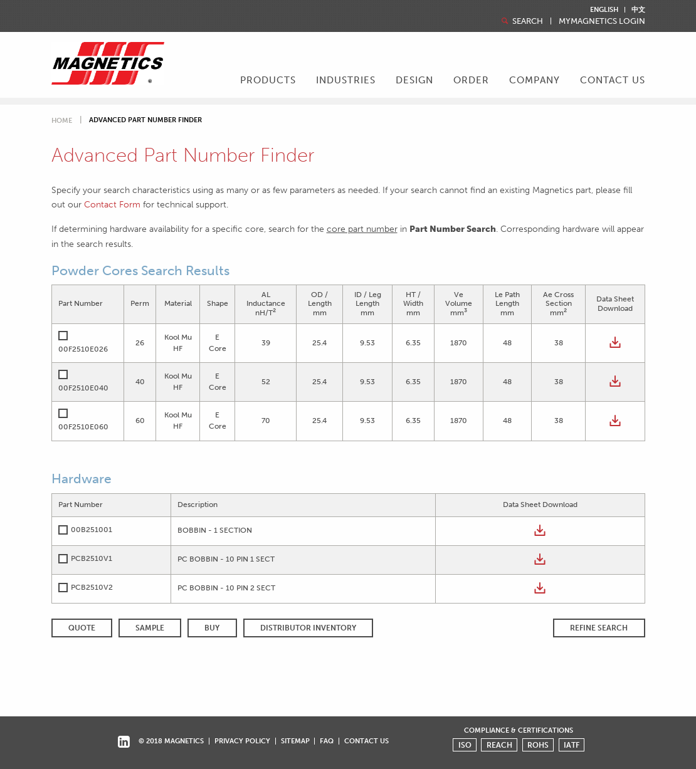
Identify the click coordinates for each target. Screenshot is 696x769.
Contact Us (612, 80)
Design (414, 80)
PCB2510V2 (92, 587)
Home (61, 121)
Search (521, 21)
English (604, 10)
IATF (571, 745)
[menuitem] (268, 81)
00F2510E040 (83, 388)
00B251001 (91, 529)
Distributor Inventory (308, 628)
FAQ (327, 740)
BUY (211, 628)
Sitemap (295, 740)
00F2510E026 (83, 349)
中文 (638, 10)
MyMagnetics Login (602, 22)
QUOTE (81, 628)
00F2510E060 (83, 426)
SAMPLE (149, 628)
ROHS (538, 745)
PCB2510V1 (91, 558)
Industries (346, 80)
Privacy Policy (242, 740)
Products (268, 80)
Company (534, 80)
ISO (465, 745)
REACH (499, 745)
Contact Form (112, 204)
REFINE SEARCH (599, 628)
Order (471, 80)
